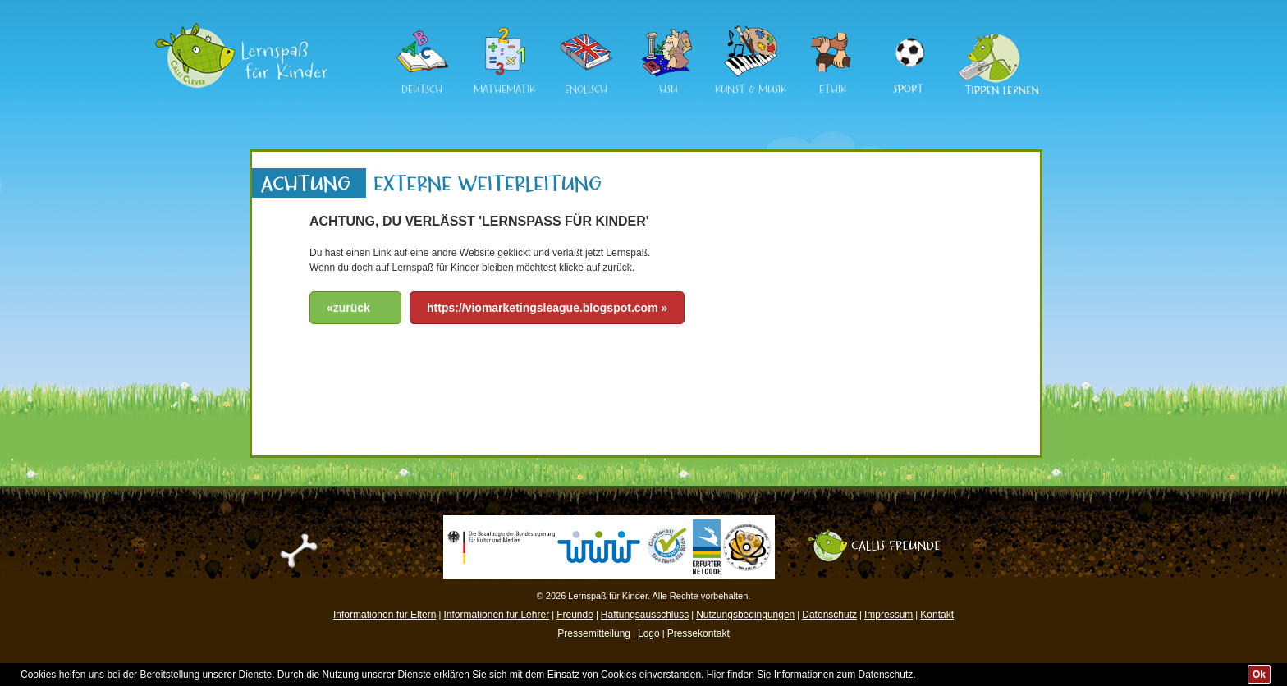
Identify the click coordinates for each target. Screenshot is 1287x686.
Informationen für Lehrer (496, 614)
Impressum (888, 614)
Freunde (574, 614)
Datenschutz (829, 614)
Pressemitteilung (593, 633)
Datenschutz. (887, 674)
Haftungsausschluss (645, 614)
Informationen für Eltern (384, 614)
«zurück (348, 307)
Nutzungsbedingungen (745, 614)
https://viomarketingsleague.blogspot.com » (547, 307)
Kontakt (937, 614)
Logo (649, 633)
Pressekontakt (698, 633)
